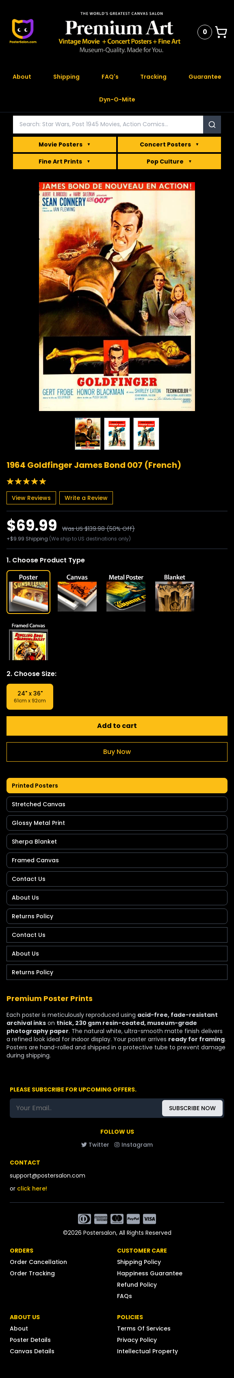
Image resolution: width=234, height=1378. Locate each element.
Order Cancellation (38, 1262)
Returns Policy (32, 916)
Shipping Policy (139, 1262)
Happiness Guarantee (149, 1273)
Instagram (133, 1145)
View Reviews (31, 498)
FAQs (124, 1296)
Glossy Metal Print (38, 823)
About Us (25, 898)
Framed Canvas (35, 860)
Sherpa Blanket (34, 842)
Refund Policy (137, 1285)
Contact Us (29, 879)
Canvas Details (32, 1351)
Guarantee (204, 77)
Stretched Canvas (38, 804)
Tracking (153, 77)
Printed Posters (35, 786)
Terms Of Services (144, 1328)
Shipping (66, 77)
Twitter (95, 1145)
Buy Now (117, 751)
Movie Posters (65, 144)
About (22, 77)
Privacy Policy (137, 1340)
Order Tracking (32, 1273)
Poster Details (30, 1340)
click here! (32, 1188)
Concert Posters (169, 144)
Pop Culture (169, 161)
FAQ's (110, 77)
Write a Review (86, 498)
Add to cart (117, 725)
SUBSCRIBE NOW (192, 1108)
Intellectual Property (147, 1351)
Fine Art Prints (65, 161)
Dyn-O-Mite (117, 99)
